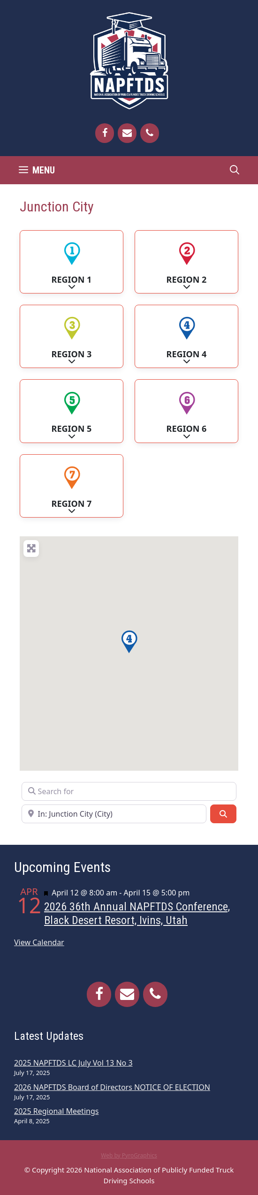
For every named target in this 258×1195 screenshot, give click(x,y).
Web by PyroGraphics (129, 1155)
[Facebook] (104, 133)
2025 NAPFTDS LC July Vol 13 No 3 (73, 1063)
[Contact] (127, 133)
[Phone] (149, 133)
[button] (129, 642)
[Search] (223, 813)
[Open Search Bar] (234, 170)
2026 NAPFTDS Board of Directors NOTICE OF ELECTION (112, 1087)
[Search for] (129, 791)
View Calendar (39, 942)
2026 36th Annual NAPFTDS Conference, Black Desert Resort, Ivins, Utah (137, 913)
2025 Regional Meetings (56, 1111)
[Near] (114, 813)
